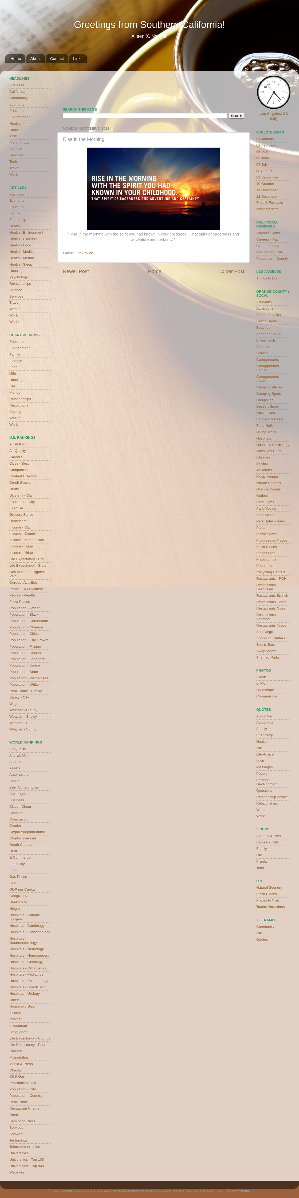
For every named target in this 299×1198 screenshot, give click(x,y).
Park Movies (266, 508)
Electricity (17, 864)
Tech (13, 162)
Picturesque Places (271, 540)
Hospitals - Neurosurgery (29, 955)
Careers (15, 457)
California (17, 92)
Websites (16, 1172)
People (261, 773)
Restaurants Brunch (272, 596)
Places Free (266, 553)
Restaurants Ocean (271, 608)
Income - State (21, 546)
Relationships (20, 284)
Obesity (15, 1070)
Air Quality (17, 451)
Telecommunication (24, 1147)
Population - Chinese (26, 627)
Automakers (19, 775)
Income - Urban (21, 553)
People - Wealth (22, 595)
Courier (15, 825)
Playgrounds (266, 559)
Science (15, 149)
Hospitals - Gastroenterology (23, 940)
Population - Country (25, 1096)
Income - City (20, 527)
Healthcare (18, 521)
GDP (13, 883)
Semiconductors (22, 1121)
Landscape (265, 690)
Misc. (13, 136)
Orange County (268, 489)
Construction (19, 819)
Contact (57, 58)
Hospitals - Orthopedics (28, 968)
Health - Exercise (23, 239)
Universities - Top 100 (26, 1160)
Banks (14, 781)
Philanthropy (19, 142)
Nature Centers (268, 483)
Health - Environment (26, 232)
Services (16, 155)
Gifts (13, 373)
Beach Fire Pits (268, 315)
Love (260, 761)
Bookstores (265, 347)
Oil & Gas (17, 1076)
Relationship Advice (272, 797)
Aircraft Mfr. (18, 755)
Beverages (18, 794)
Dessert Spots (267, 406)
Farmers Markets (270, 419)
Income (15, 1013)
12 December (267, 196)
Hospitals (263, 438)
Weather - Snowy (23, 716)
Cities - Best (19, 463)
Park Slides (265, 515)
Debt (13, 851)
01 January (265, 139)
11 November (267, 190)
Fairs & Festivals (269, 203)
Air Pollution (19, 444)
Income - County (22, 533)
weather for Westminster (237, 87)
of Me (260, 683)
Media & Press (21, 1064)
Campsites (264, 400)
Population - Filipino (25, 646)
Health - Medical (22, 252)
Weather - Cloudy (23, 710)
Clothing (16, 813)
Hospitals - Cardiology (27, 926)
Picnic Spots (266, 534)
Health (14, 123)
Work (13, 174)
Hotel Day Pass (268, 451)
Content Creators (23, 476)
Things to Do (266, 278)
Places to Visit (267, 900)
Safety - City (19, 697)
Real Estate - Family (25, 691)
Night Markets (267, 209)
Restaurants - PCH (271, 578)
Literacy (15, 1051)
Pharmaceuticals (22, 1083)
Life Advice (84, 253)
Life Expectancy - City (26, 559)
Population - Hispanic (26, 653)
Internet (15, 1019)
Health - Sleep (20, 264)
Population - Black (23, 614)
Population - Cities (24, 634)
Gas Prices (18, 877)
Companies (18, 470)
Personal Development (267, 782)
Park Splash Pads (270, 521)
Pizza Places (19, 602)
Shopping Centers (270, 638)
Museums (264, 470)
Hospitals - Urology (24, 994)
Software (16, 1134)
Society (15, 412)
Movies (262, 464)
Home (15, 58)
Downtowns (265, 413)
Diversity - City (21, 495)
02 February (266, 145)
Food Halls (265, 426)
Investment (18, 1026)
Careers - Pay (267, 239)
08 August (264, 171)
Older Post (232, 271)
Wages (15, 704)
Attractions (264, 308)
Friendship (17, 220)
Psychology (18, 277)
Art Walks (264, 302)
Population (264, 566)
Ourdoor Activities (23, 582)
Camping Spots (268, 394)
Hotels (14, 1000)
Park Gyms (265, 502)
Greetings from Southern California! (149, 24)
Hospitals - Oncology (26, 962)
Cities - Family (267, 246)
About (35, 58)
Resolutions (18, 405)
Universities (18, 1153)
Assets (14, 768)
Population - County (272, 259)
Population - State (23, 672)
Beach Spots (266, 321)
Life (12, 386)
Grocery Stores (21, 515)
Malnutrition (18, 1057)
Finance (15, 361)
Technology (18, 1140)
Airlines (15, 762)
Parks (261, 528)
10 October (265, 184)
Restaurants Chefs (271, 602)
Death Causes (20, 845)
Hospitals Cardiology (272, 445)
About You (264, 723)
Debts (14, 489)
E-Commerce (20, 857)
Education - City (22, 502)
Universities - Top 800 (26, 1166)
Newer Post (76, 271)
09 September (267, 177)
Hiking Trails (266, 432)
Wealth (15, 309)
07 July (262, 164)
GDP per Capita (22, 889)
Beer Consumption (24, 787)
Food (13, 367)
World (14, 322)
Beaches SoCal (268, 334)
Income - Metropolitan (26, 540)
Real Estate (18, 1102)
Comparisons (267, 696)
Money (14, 393)
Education (17, 111)
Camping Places (269, 387)
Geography (18, 896)
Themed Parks (268, 657)
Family (14, 213)
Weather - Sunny (22, 729)
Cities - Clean (20, 807)
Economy (16, 104)
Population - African (25, 608)
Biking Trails (266, 340)
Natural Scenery (269, 888)
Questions (264, 791)
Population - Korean (25, 665)
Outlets (262, 496)
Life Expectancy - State (27, 565)
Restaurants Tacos (271, 625)
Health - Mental (21, 258)
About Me (264, 716)
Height (14, 909)
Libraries (263, 457)
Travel (14, 168)
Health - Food (20, 245)
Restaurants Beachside (266, 587)
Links (77, 58)
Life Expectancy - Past (27, 1045)
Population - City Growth (28, 640)
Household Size (22, 1006)
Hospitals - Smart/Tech (27, 987)
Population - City (22, 1089)
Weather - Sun (21, 723)
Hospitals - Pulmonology (28, 981)
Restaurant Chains (24, 1108)
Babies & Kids (267, 842)
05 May (262, 152)
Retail (14, 1115)
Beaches (263, 328)
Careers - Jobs (268, 233)
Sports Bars (265, 645)
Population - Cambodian (28, 621)
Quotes (262, 939)
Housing (16, 130)
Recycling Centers (271, 572)
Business (16, 85)
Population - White (24, 685)
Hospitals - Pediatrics (26, 974)
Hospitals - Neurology (26, 949)
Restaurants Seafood (266, 617)
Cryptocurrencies (23, 838)
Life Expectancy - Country (30, 1038)
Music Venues (267, 476)
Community (18, 98)
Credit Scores (20, 483)
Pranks (261, 861)
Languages (18, 1032)
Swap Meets (266, 651)
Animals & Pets (268, 836)
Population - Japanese (27, 659)
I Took (261, 677)
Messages (264, 767)
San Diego (264, 632)
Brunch (262, 353)
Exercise (16, 508)
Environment (19, 117)
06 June (262, 158)
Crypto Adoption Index (27, 832)
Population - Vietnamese (29, 678)
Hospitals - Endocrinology (29, 932)
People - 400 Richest (26, 589)
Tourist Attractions (270, 907)
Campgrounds (267, 360)
